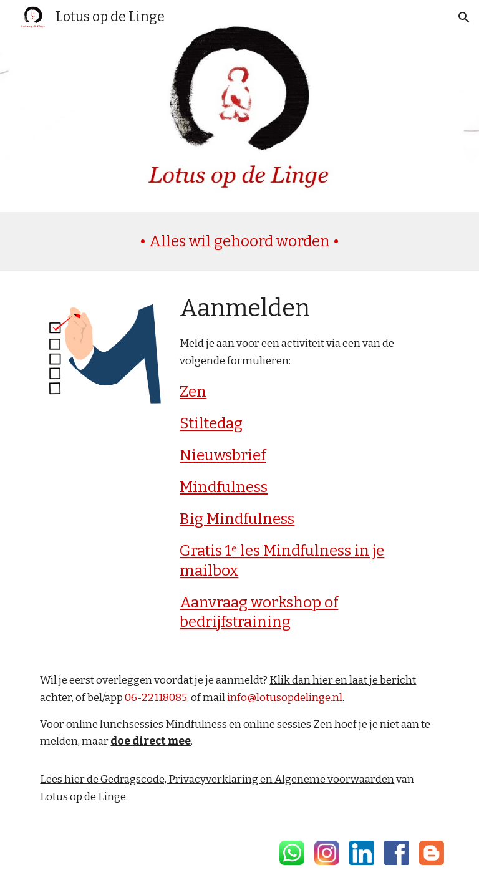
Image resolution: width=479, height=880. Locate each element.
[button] (464, 17)
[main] (239, 241)
